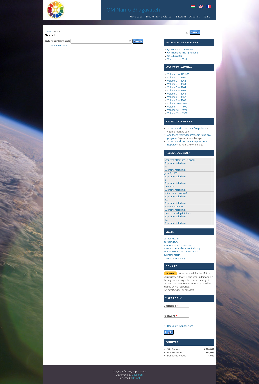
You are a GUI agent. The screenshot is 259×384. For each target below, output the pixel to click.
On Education (174, 55)
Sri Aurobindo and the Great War (181, 251)
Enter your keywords (58, 40)
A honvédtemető (174, 206)
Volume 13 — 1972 (177, 113)
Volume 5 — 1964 (176, 87)
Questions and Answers (180, 49)
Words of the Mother (178, 59)
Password (170, 315)
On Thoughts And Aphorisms (182, 52)
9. (165, 179)
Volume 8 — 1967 (176, 96)
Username (171, 305)
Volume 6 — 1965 (176, 90)
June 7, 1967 (171, 173)
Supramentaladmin (175, 163)
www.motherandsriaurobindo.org (182, 248)
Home (48, 31)
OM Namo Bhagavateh (133, 9)
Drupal (136, 377)
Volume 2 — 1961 (176, 77)
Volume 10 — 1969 (177, 103)
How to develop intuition (178, 213)
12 (166, 166)
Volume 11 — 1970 (177, 106)
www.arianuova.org (174, 258)
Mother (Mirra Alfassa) (159, 16)
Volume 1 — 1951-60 (178, 74)
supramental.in (172, 254)
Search (207, 16)
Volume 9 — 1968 (176, 100)
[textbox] (101, 41)
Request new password (180, 325)
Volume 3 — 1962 (176, 80)
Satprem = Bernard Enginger (180, 159)
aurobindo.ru (171, 241)
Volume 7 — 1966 (176, 93)
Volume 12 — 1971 (177, 109)
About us (194, 16)
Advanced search (60, 45)
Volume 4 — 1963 (176, 84)
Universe (169, 186)
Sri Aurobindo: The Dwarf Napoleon (186, 128)
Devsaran (137, 374)
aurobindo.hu (171, 238)
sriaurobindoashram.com (177, 245)
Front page (136, 16)
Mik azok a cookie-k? (176, 193)
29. (166, 199)
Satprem (180, 17)
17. (166, 219)
